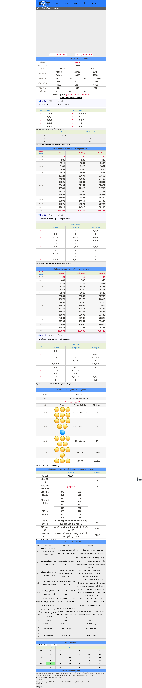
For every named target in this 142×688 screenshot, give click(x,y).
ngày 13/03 (82, 376)
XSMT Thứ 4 (66, 563)
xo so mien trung (67, 685)
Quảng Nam (67, 548)
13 (41, 644)
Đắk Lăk (60, 548)
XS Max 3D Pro (82, 551)
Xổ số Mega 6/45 (84, 601)
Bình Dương (46, 577)
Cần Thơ (44, 559)
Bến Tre (49, 548)
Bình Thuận (101, 139)
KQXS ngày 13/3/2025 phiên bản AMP (48, 664)
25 (89, 647)
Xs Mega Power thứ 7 (88, 588)
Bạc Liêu (44, 548)
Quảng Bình (81, 260)
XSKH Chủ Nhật (70, 595)
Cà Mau (44, 538)
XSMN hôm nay (48, 610)
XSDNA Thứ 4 (69, 557)
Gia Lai (60, 577)
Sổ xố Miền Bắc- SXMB (85, 566)
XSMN (65, 3)
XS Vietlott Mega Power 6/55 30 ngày (48, 452)
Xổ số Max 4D (100, 573)
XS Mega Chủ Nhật (96, 601)
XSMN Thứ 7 (51, 592)
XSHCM (43, 535)
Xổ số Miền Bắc (81, 598)
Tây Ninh (62, 139)
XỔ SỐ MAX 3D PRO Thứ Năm (77, 456)
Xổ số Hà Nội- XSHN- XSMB (86, 557)
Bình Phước (45, 588)
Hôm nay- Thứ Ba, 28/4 (84, 41)
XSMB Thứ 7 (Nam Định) (90, 585)
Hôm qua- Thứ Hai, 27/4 (58, 41)
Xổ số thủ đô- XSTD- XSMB (86, 537)
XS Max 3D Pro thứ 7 (86, 592)
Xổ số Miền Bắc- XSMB (84, 544)
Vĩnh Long (44, 581)
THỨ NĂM (74, 45)
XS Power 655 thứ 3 (98, 548)
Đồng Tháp (51, 538)
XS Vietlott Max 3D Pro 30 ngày (46, 526)
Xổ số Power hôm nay (63, 376)
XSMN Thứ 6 (52, 581)
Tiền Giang (48, 599)
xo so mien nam (56, 685)
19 (100, 644)
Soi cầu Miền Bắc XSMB (71, 84)
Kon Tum (61, 598)
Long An (44, 592)
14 (50, 644)
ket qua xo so (77, 685)
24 (79, 647)
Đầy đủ (42, 88)
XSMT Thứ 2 (71, 540)
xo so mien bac (45, 685)
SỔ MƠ (38, 679)
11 (89, 641)
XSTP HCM (44, 585)
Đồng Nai (50, 559)
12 (100, 641)
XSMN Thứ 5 (51, 571)
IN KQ (38, 681)
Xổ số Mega (88, 560)
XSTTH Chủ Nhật (62, 601)
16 (70, 644)
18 (89, 644)
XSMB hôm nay (91, 610)
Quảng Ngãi (64, 588)
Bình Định (62, 260)
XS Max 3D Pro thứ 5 (88, 573)
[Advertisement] (53, 25)
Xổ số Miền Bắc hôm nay (62, 45)
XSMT (74, 3)
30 (41, 637)
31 (50, 637)
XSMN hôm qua (48, 615)
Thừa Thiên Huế (69, 537)
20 (41, 647)
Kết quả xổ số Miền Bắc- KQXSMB (88, 576)
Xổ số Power (84, 570)
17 (79, 644)
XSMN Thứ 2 (48, 541)
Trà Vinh (52, 577)
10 (79, 641)
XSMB (56, 3)
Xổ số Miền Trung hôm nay (62, 256)
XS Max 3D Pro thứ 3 (94, 551)
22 (60, 647)
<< (37, 631)
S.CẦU (83, 3)
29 (60, 650)
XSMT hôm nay (66, 610)
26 (100, 647)
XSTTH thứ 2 (62, 540)
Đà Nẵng (61, 557)
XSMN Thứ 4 (50, 562)
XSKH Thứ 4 (70, 560)
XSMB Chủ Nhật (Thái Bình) (96, 598)
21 (50, 647)
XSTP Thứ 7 (52, 585)
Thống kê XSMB (63, 91)
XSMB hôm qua (91, 615)
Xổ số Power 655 (86, 548)
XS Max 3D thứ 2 (97, 540)
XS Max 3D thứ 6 (94, 582)
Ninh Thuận (66, 577)
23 (70, 647)
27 (41, 650)
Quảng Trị (102, 260)
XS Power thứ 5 (94, 570)
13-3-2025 (91, 456)
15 (60, 644)
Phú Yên (61, 537)
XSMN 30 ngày (66, 250)
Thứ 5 (41, 138)
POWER (93, 3)
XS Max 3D (88, 540)
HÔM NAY (39, 670)
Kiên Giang (44, 596)
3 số (60, 88)
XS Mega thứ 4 (97, 560)
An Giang (82, 139)
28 (50, 650)
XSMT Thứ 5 (67, 571)
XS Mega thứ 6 (100, 579)
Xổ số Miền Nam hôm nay (62, 135)
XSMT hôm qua (66, 615)
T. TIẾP (38, 675)
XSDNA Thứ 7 (67, 585)
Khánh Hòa (62, 560)
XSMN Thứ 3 (50, 551)
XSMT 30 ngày (67, 370)
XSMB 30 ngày (65, 131)
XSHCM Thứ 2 (51, 535)
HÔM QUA (39, 673)
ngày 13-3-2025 (83, 45)
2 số (52, 88)
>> (49, 631)
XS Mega (92, 579)
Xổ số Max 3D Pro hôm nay (57, 456)
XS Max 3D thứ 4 (93, 563)
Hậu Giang (52, 588)
